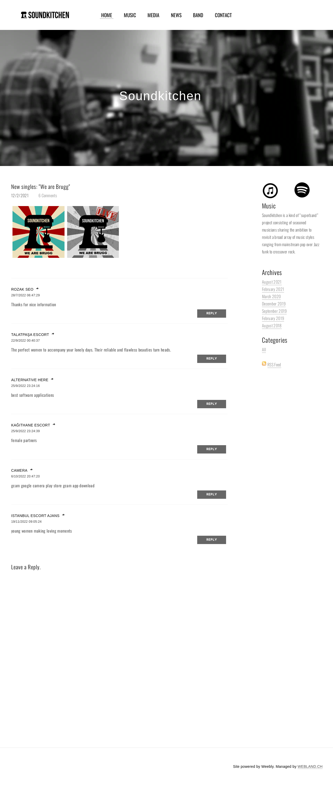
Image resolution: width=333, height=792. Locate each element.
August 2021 (272, 283)
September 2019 (274, 312)
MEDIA (153, 15)
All (264, 351)
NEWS (176, 15)
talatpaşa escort (30, 336)
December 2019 (274, 305)
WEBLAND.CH (310, 768)
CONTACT (223, 15)
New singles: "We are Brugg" (40, 188)
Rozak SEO (22, 291)
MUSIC (130, 15)
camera (19, 472)
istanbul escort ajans (35, 517)
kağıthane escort (30, 426)
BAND (198, 15)
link (37, 290)
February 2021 (273, 290)
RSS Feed (274, 366)
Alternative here (29, 381)
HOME (106, 15)
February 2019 (273, 319)
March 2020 (271, 298)
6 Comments (48, 197)
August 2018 (272, 327)
